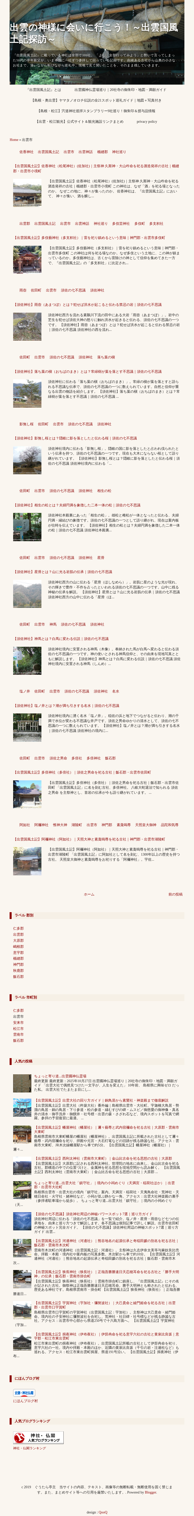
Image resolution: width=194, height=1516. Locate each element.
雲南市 (18, 1034)
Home (14, 140)
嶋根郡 (18, 947)
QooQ (103, 1512)
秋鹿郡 (18, 971)
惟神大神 (60, 825)
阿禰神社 (41, 825)
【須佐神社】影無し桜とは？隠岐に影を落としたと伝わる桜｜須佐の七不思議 (75, 438)
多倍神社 (94, 758)
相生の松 (104, 491)
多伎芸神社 (121, 224)
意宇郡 (18, 953)
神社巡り (119, 152)
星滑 (100, 558)
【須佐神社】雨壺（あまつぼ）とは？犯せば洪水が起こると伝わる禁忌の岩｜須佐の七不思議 (87, 305)
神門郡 (107, 825)
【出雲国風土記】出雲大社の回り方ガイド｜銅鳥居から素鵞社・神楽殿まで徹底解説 (101, 1100)
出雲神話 (86, 152)
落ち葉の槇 (106, 357)
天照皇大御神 (145, 825)
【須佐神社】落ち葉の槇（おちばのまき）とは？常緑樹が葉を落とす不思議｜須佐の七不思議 (87, 372)
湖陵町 (76, 825)
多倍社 (76, 758)
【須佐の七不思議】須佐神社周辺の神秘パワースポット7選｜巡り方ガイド (93, 1214)
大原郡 (18, 940)
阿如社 (24, 825)
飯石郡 (110, 758)
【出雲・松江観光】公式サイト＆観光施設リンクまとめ (79, 121)
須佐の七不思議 (73, 290)
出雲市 (69, 152)
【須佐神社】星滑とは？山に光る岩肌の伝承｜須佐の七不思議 (62, 572)
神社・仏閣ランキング (29, 1448)
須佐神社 (97, 290)
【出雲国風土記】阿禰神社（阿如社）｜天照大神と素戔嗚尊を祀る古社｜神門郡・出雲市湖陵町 (89, 839)
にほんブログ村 (25, 1401)
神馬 (53, 624)
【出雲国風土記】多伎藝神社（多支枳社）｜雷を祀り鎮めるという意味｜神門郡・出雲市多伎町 (89, 238)
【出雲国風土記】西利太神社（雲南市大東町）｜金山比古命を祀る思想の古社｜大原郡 (103, 1158)
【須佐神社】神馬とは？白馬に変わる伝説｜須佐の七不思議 (61, 639)
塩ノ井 (24, 691)
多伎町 (139, 224)
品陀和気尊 (170, 825)
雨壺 (23, 290)
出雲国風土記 (48, 152)
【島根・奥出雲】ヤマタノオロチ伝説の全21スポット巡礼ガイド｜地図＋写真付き (96, 100)
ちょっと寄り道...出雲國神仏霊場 (60, 1076)
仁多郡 (18, 928)
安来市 (18, 1023)
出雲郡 (24, 224)
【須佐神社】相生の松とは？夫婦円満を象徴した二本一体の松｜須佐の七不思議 (76, 505)
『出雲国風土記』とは (43, 90)
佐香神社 (26, 152)
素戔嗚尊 (124, 825)
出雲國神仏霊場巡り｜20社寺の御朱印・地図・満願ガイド (120, 90)
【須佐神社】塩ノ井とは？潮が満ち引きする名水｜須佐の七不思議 (66, 706)
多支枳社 (156, 224)
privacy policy (147, 121)
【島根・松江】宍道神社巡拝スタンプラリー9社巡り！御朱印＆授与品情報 (96, 111)
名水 (115, 691)
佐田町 (36, 290)
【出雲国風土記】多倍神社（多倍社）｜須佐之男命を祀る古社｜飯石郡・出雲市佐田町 (82, 772)
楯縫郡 (102, 152)
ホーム (89, 894)
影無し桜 (26, 424)
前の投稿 (175, 894)
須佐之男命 (58, 758)
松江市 (18, 1029)
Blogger (150, 1492)
